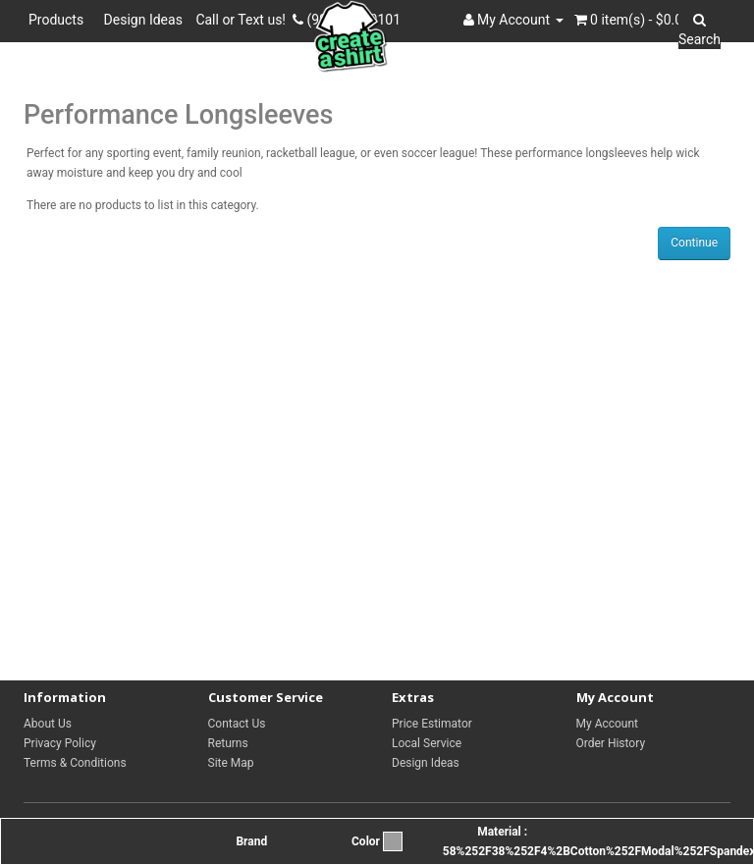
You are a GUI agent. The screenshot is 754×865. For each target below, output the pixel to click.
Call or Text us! (244, 19)
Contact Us (237, 723)
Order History (611, 743)
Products (59, 19)
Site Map (231, 763)
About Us (48, 723)
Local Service (426, 743)
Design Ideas (143, 19)
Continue (694, 242)
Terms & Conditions (75, 763)
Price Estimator (432, 723)
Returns (228, 743)
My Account (607, 723)
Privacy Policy (60, 743)
